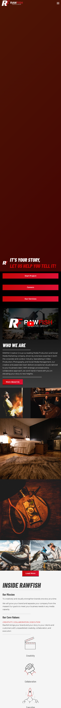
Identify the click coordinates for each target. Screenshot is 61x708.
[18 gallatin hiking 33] (15, 555)
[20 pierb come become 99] (46, 403)
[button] (58, 3)
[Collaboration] (31, 670)
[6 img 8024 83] (46, 555)
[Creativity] (31, 644)
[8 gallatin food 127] (30, 509)
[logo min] (12, 3)
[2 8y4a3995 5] (30, 448)
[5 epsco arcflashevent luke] (15, 403)
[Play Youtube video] (30, 323)
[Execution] (31, 696)
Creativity (30, 655)
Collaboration (30, 681)
